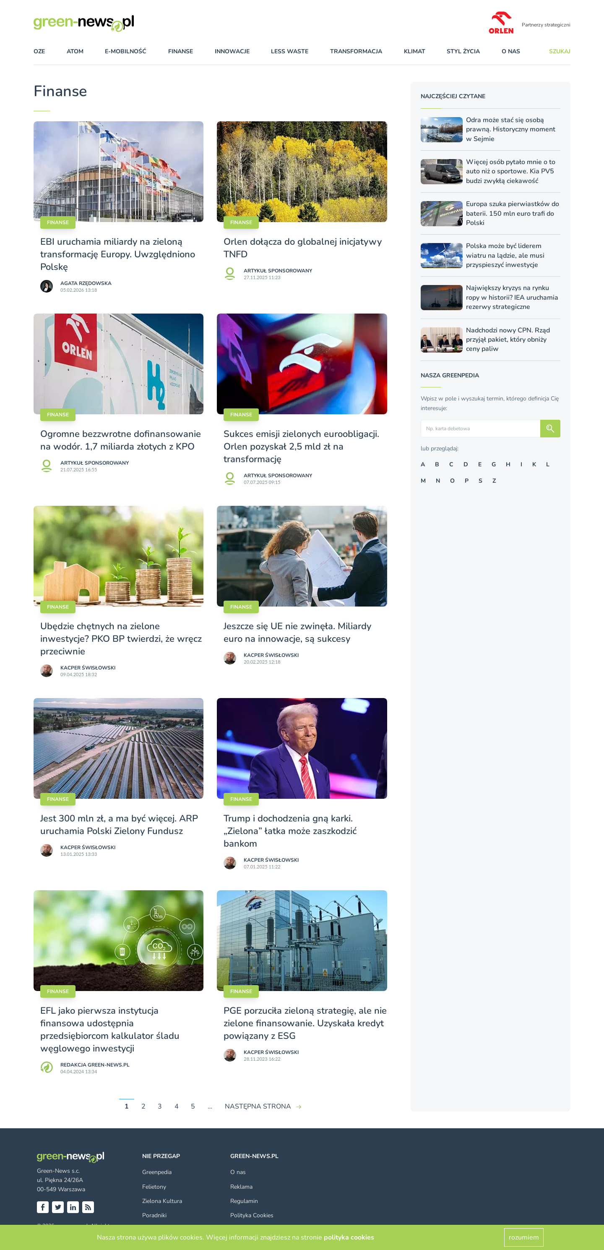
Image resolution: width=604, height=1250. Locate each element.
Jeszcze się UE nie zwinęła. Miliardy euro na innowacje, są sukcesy (297, 632)
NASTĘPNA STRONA (258, 1106)
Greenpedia (157, 1172)
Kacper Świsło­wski (87, 667)
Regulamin (244, 1201)
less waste (289, 51)
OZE (39, 51)
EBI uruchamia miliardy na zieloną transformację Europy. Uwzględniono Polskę (117, 254)
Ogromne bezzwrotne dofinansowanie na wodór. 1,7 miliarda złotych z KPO (120, 440)
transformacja (356, 51)
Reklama (241, 1187)
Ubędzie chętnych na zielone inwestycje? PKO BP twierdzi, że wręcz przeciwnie (121, 639)
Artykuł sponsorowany (278, 270)
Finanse (58, 222)
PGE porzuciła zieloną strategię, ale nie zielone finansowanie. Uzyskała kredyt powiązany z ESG (305, 1023)
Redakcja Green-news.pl (95, 1065)
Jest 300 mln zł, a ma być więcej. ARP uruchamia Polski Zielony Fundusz (119, 824)
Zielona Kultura (162, 1201)
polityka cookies (349, 1237)
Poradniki (154, 1215)
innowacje (232, 51)
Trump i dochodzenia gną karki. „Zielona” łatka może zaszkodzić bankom (290, 831)
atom (75, 51)
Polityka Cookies (251, 1215)
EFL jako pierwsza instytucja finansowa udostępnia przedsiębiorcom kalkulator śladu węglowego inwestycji (110, 1029)
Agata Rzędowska (86, 283)
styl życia (463, 51)
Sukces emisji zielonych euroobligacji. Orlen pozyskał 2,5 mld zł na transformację (301, 446)
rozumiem (524, 1237)
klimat (414, 51)
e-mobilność (125, 51)
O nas (511, 51)
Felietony (154, 1187)
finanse (180, 51)
